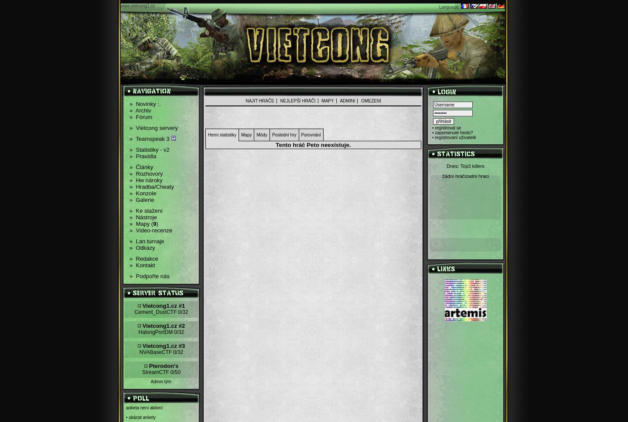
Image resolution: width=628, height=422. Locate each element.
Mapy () (144, 224)
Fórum (141, 117)
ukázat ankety (142, 417)
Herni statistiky (222, 135)
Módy (261, 135)
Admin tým (160, 381)
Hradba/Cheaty (152, 187)
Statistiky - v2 (150, 149)
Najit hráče (260, 101)
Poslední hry (284, 135)
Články (141, 167)
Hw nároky (146, 180)
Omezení (371, 101)
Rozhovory (146, 173)
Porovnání (311, 135)
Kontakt (142, 265)
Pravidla (143, 156)
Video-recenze (151, 230)
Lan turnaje (147, 241)
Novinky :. (145, 104)
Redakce (144, 258)
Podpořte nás (150, 276)
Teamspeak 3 (153, 139)
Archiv (140, 110)
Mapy (327, 101)
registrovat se (448, 128)
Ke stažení (146, 211)
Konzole (143, 193)
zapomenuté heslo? (454, 132)
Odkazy (142, 248)
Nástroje (143, 217)
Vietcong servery (154, 128)
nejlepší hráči (297, 101)
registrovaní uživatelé (455, 137)
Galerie (142, 200)
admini (347, 101)
